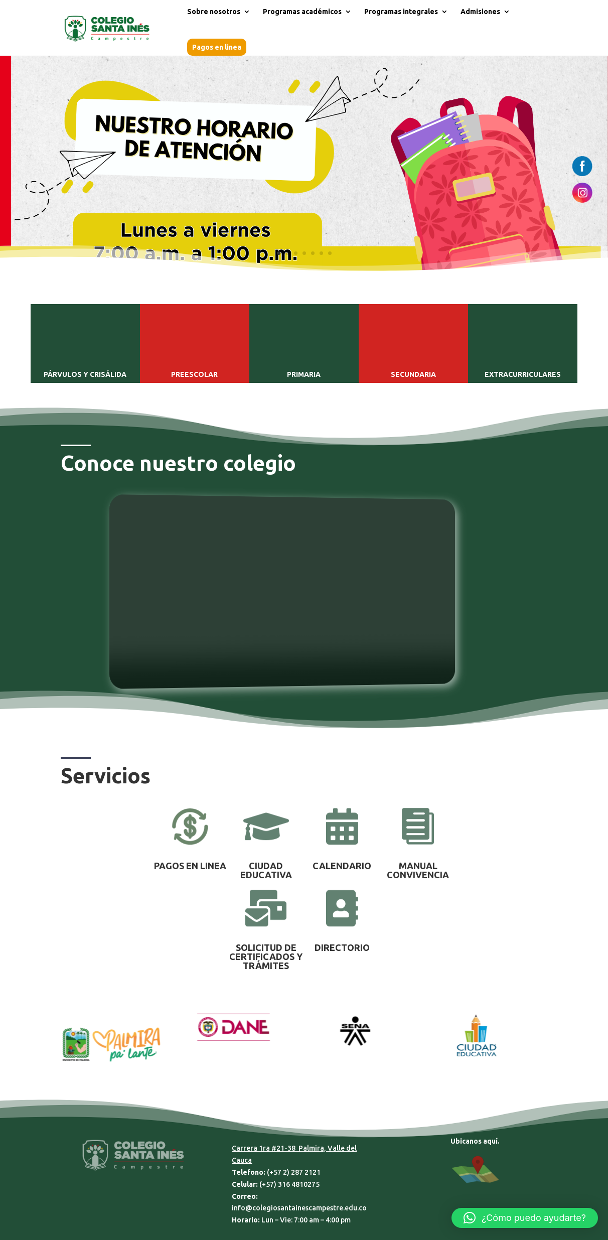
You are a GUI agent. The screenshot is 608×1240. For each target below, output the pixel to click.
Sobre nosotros (213, 12)
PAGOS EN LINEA (190, 866)
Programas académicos (302, 12)
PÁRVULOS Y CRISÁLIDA (85, 374)
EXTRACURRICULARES (523, 374)
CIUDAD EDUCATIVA (266, 870)
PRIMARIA (304, 374)
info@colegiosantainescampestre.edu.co (299, 1208)
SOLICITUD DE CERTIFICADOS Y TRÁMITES (265, 956)
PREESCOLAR (194, 374)
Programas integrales (401, 12)
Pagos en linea (216, 47)
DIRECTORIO (342, 947)
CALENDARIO (342, 866)
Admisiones (480, 12)
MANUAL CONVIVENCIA (418, 870)
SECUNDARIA (413, 374)
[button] (524, 1218)
